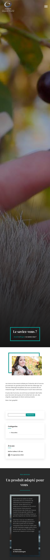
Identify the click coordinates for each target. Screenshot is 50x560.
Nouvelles (14, 432)
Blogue (22, 337)
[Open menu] (46, 6)
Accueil (16, 337)
